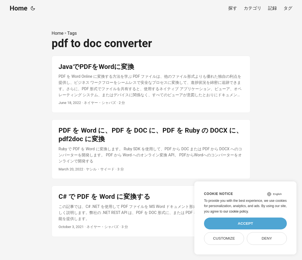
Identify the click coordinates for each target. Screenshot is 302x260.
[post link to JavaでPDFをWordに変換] (151, 84)
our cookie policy (235, 211)
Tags (72, 33)
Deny (267, 238)
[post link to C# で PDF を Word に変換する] (151, 211)
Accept (245, 223)
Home (18, 8)
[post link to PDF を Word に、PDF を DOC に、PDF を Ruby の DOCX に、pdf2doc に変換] (151, 149)
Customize (224, 238)
